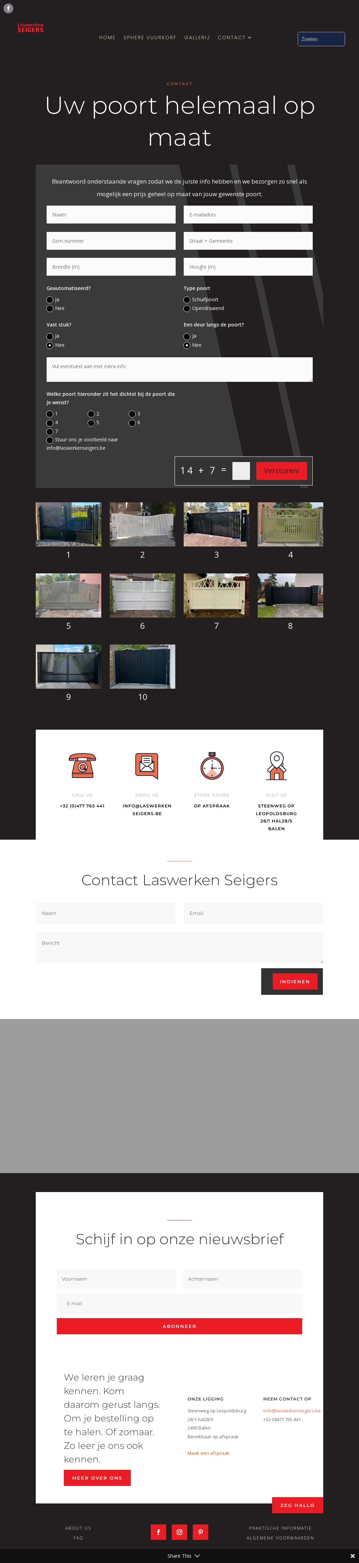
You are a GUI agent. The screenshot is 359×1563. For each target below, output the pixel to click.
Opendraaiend (204, 308)
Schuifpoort (201, 299)
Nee (56, 308)
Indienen (295, 981)
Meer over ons (97, 1478)
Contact (232, 38)
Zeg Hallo (297, 1505)
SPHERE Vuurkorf (150, 38)
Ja (53, 299)
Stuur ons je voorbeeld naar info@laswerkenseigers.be (82, 443)
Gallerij (197, 38)
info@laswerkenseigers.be (292, 1410)
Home (107, 38)
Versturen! (281, 470)
